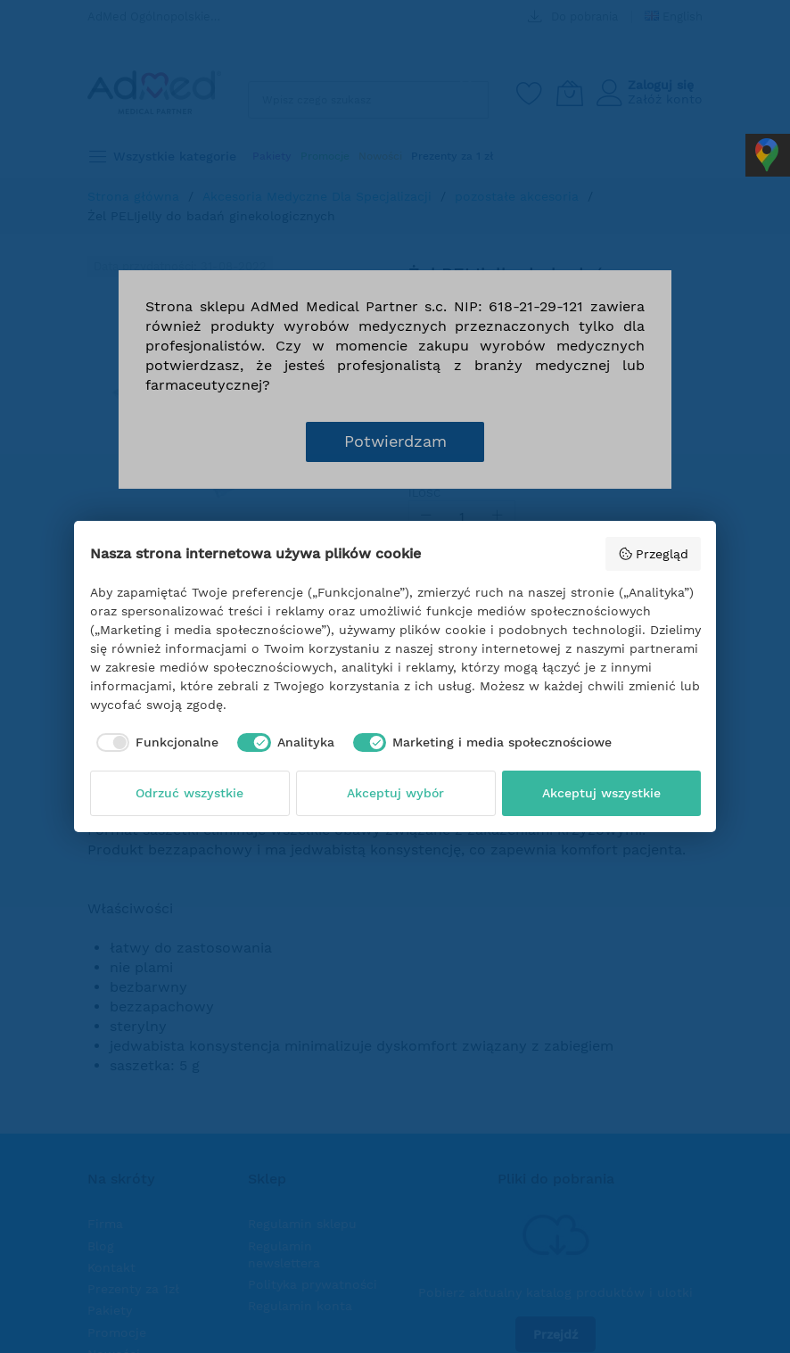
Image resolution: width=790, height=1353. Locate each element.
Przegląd (653, 554)
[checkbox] (154, 743)
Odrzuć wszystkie (189, 793)
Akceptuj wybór (395, 793)
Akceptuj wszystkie (601, 793)
